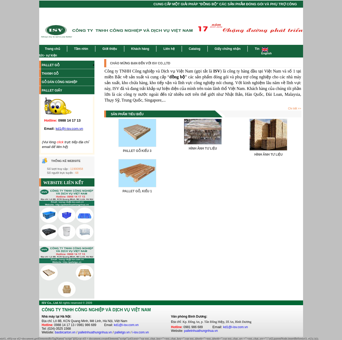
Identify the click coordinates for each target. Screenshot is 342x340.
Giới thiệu (109, 49)
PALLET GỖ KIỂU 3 (137, 151)
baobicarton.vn (65, 332)
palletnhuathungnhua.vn (95, 332)
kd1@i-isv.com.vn (126, 325)
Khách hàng (140, 49)
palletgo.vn (122, 332)
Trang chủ (52, 49)
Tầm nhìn (81, 49)
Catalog (194, 49)
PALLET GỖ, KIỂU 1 (137, 191)
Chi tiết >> (294, 108)
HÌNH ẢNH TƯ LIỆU (203, 148)
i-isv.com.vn (140, 332)
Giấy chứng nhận (228, 49)
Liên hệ (168, 49)
